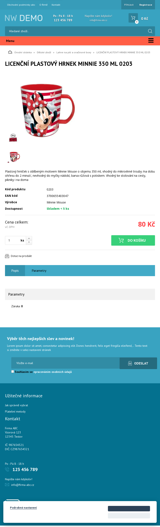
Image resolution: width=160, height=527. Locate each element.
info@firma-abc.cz (98, 20)
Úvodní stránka (20, 53)
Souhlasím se (41, 373)
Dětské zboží (44, 53)
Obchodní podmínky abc (21, 4)
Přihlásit (129, 4)
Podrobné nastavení (23, 507)
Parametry (39, 272)
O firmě (43, 4)
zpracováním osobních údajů (53, 373)
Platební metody (15, 413)
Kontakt (56, 4)
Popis (15, 272)
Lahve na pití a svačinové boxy (73, 53)
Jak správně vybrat (16, 407)
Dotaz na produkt (21, 257)
